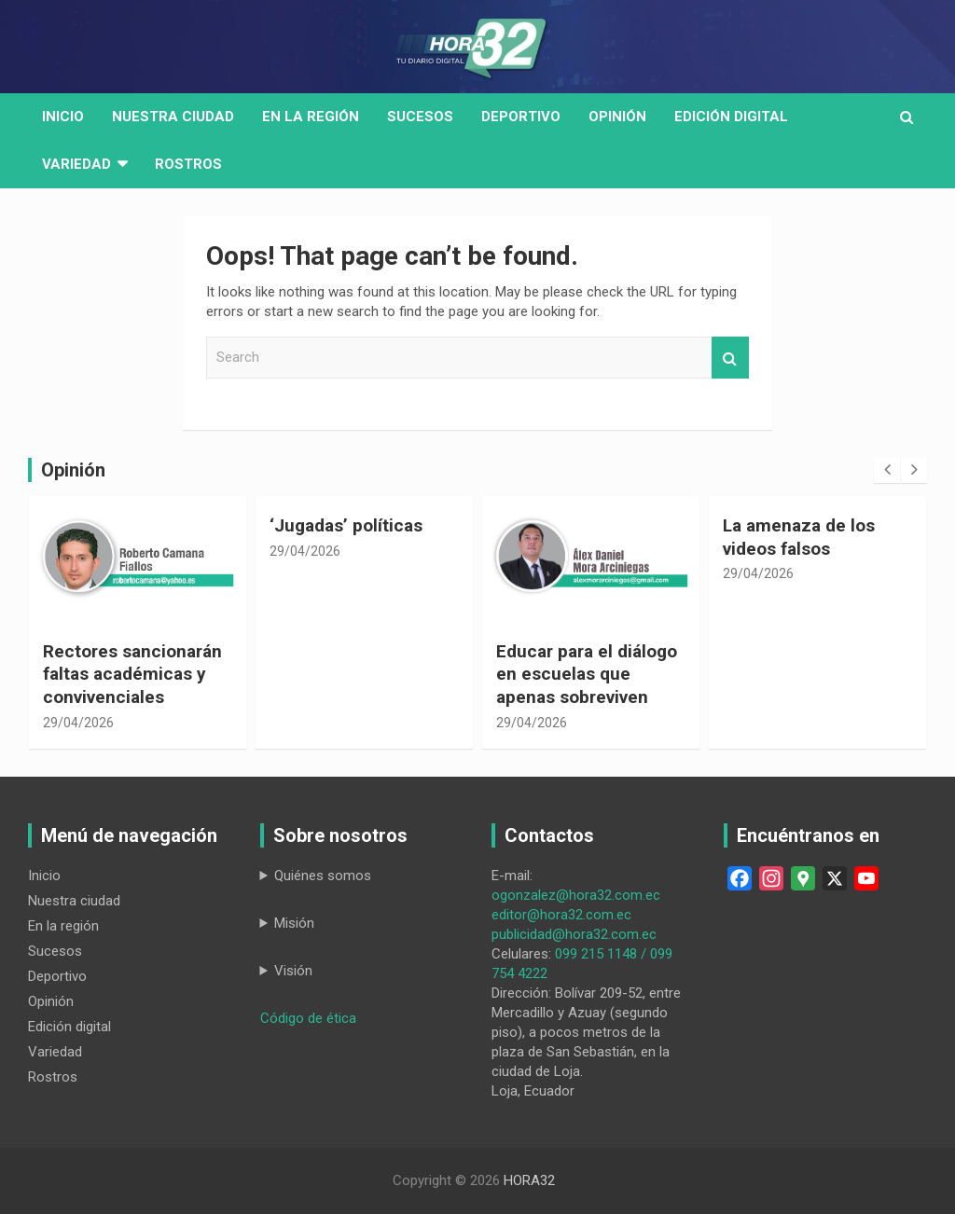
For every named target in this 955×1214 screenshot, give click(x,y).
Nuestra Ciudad (173, 116)
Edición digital (731, 116)
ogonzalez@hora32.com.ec (575, 895)
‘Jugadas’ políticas (346, 525)
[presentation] (887, 470)
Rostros (188, 164)
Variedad (76, 164)
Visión (293, 970)
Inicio (63, 116)
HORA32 (529, 1180)
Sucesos (420, 116)
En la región (310, 116)
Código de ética (308, 1018)
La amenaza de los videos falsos (799, 537)
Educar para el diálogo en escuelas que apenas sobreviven (586, 674)
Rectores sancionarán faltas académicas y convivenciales (132, 674)
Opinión (617, 116)
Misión (294, 923)
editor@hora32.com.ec (561, 914)
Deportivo (521, 116)
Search (730, 358)
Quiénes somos (322, 875)
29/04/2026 (78, 722)
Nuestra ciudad (74, 900)
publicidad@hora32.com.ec (574, 934)
